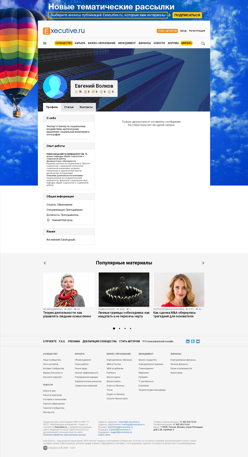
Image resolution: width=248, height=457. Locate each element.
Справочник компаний (86, 385)
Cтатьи (69, 107)
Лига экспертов (50, 364)
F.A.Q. (62, 341)
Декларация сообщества (99, 341)
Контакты (86, 107)
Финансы (144, 43)
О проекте (49, 341)
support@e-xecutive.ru (121, 432)
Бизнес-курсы (113, 377)
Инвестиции (176, 373)
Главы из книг (106, 309)
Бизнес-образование (102, 43)
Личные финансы (179, 364)
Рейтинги (111, 373)
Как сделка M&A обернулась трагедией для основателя (174, 314)
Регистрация (197, 31)
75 (78, 91)
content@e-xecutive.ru (120, 429)
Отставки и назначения (54, 399)
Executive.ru (61, 427)
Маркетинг (144, 373)
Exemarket (144, 385)
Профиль (52, 107)
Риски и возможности (181, 368)
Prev (44, 263)
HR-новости (48, 412)
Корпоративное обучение (119, 360)
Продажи (143, 377)
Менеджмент (127, 43)
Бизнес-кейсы (114, 381)
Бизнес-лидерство (148, 360)
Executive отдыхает (52, 377)
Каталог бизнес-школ (117, 398)
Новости (159, 43)
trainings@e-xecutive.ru (133, 424)
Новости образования (54, 404)
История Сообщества (53, 368)
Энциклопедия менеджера (152, 390)
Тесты (110, 390)
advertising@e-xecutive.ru (120, 427)
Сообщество (63, 43)
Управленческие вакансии (88, 381)
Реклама (74, 341)
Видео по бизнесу (116, 394)
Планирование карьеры (86, 377)
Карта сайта (104, 435)
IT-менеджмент (146, 368)
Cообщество (50, 354)
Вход (183, 31)
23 (78, 309)
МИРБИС (187, 43)
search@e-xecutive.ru (129, 422)
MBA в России (114, 364)
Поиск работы (82, 364)
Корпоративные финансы (183, 360)
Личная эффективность (86, 373)
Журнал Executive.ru (53, 373)
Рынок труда (81, 368)
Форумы (173, 43)
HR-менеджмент (53, 309)
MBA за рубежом (115, 368)
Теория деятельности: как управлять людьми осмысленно (67, 314)
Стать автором (167, 31)
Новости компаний (52, 395)
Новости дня (49, 391)
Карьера (80, 43)
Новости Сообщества (53, 408)
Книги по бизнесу (115, 385)
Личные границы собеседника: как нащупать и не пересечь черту (124, 314)
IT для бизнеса (146, 381)
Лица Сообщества (52, 360)
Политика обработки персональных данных (64, 435)
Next (203, 263)
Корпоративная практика (168, 309)
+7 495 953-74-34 (188, 422)
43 (200, 309)
